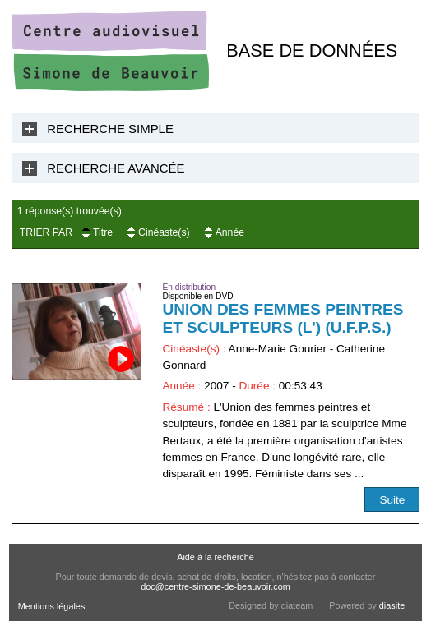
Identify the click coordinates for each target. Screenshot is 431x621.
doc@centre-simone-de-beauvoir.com (215, 586)
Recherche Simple (110, 129)
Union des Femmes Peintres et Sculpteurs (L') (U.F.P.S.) (282, 318)
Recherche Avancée (115, 168)
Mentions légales (52, 606)
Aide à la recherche (215, 557)
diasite (392, 605)
